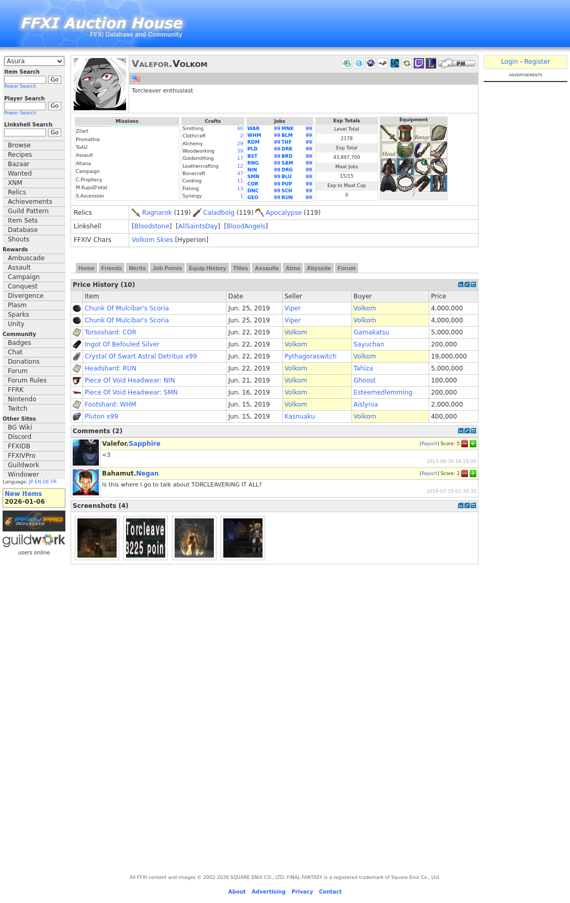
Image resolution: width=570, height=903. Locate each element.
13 (240, 188)
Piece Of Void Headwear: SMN (131, 392)
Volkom (365, 308)
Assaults (267, 268)
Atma (293, 268)
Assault (19, 267)
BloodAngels (245, 226)
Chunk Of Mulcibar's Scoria (127, 308)
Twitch (17, 408)
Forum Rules (27, 380)
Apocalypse (284, 212)
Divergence (25, 295)
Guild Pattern (28, 211)
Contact (330, 892)
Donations (24, 361)
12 (240, 166)
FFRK (16, 389)
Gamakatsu (371, 332)
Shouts (18, 239)
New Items (23, 493)
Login (509, 61)
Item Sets (23, 220)
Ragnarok (157, 212)
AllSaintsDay (198, 226)
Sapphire (145, 443)
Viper (292, 308)
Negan (147, 473)
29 (240, 143)
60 (240, 128)
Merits (137, 268)
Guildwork (23, 465)
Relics (17, 192)
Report (429, 443)
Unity (16, 324)
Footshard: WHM (110, 404)
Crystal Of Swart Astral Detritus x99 (141, 356)
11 (240, 180)
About (237, 892)
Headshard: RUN (110, 368)
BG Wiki (20, 427)
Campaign (24, 277)
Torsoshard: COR (110, 332)
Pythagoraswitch (310, 356)
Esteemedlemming (383, 392)
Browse (19, 145)
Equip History (207, 268)
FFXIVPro (22, 455)
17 (240, 158)
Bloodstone (151, 226)
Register (537, 61)
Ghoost (365, 380)
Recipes (20, 154)
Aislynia (366, 404)
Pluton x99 (101, 416)
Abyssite (319, 268)
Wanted (20, 173)
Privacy (302, 892)
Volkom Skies (152, 240)
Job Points (167, 268)
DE (46, 481)
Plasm (17, 305)
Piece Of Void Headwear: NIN (130, 380)
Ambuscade (26, 258)
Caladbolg (219, 212)
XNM (15, 183)
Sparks (18, 314)
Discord (19, 437)
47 (240, 173)
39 (240, 151)
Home (86, 268)
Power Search (20, 86)
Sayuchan (369, 344)
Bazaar (19, 164)
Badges (19, 342)
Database (23, 230)
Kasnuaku (299, 416)
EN (38, 481)
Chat (15, 352)
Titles (240, 268)
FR (53, 481)
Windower (23, 474)
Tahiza (363, 368)
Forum (18, 371)
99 (277, 128)
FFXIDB (19, 446)
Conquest (23, 286)
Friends (111, 268)
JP (31, 481)
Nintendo (22, 399)
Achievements (30, 201)
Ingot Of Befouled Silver (122, 344)
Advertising (269, 892)
